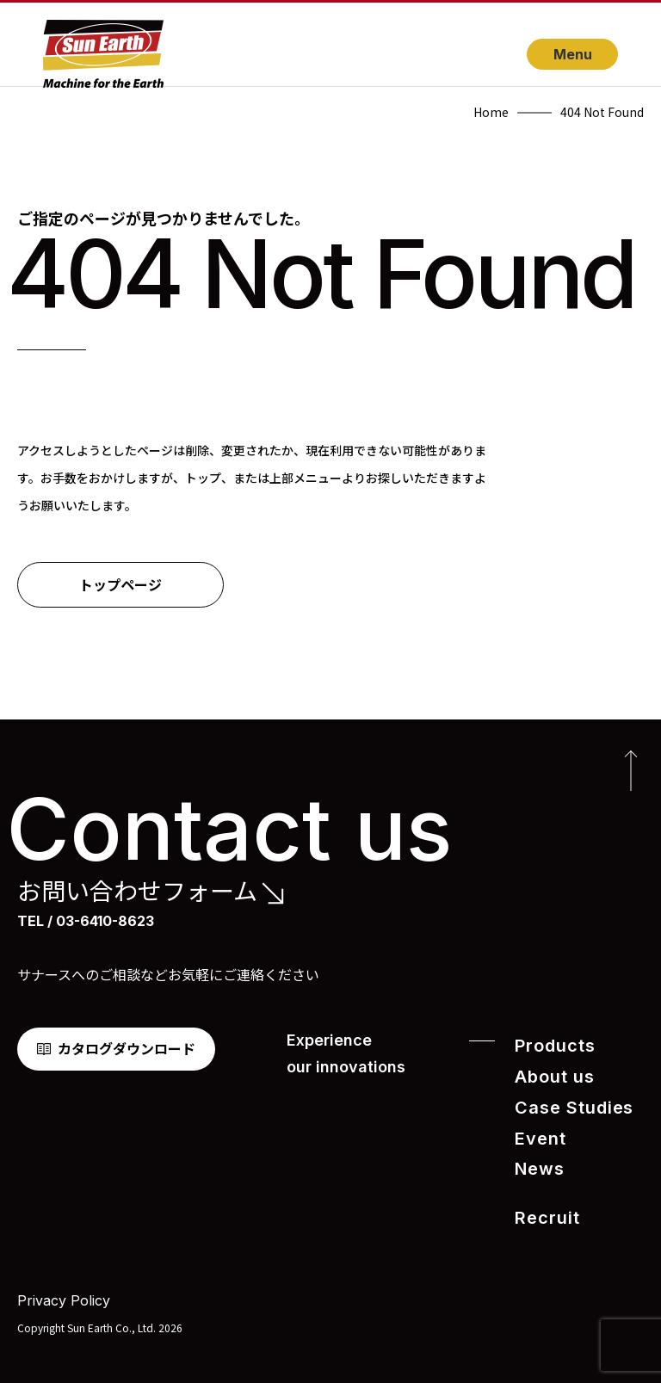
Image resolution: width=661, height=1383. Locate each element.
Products (549, 1045)
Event (537, 1131)
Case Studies (565, 1103)
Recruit (542, 1207)
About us (549, 1074)
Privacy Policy (63, 1287)
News (536, 1160)
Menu (572, 54)
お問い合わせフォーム (137, 890)
